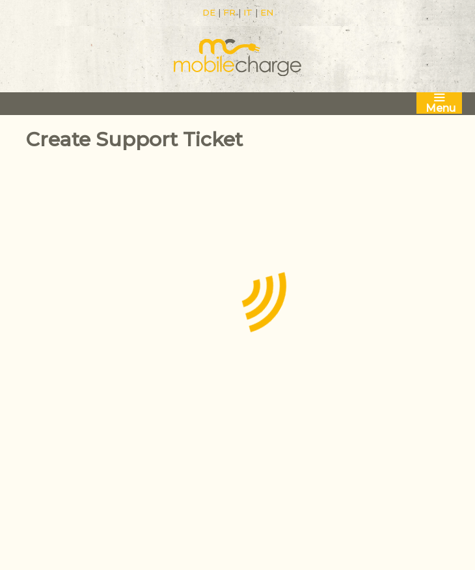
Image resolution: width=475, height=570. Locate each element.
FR (229, 12)
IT (247, 12)
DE (208, 12)
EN (266, 12)
